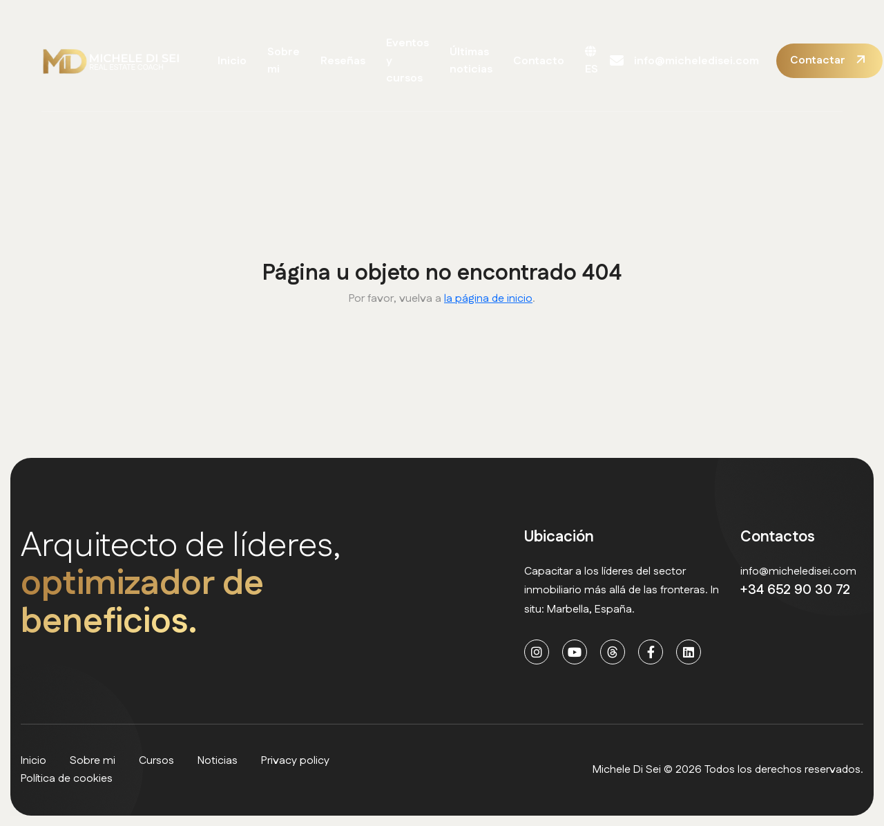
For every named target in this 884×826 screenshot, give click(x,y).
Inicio (232, 61)
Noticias (218, 761)
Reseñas (342, 61)
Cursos (156, 761)
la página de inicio (488, 299)
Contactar (817, 60)
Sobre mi (283, 61)
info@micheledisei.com (684, 61)
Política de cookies (67, 779)
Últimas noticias (471, 61)
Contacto (538, 61)
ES (591, 62)
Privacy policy (295, 761)
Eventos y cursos (407, 60)
